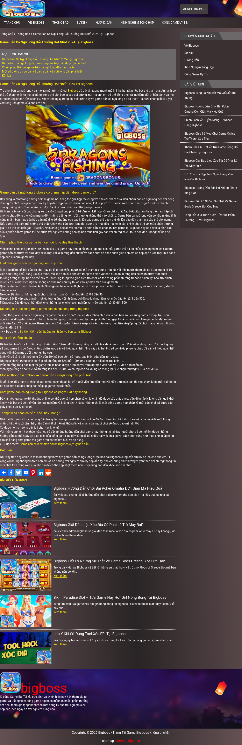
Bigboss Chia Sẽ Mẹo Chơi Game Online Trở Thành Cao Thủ (209, 136)
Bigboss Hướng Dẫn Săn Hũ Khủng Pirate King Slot (210, 190)
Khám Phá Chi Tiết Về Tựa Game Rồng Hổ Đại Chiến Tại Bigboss (211, 149)
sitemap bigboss (128, 741)
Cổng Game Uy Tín (175, 22)
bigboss (33, 688)
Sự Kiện (82, 22)
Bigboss (73, 90)
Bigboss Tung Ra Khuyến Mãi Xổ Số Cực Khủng (210, 95)
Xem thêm (60, 503)
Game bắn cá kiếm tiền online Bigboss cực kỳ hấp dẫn (54, 444)
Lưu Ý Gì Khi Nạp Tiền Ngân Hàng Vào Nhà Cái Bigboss (208, 177)
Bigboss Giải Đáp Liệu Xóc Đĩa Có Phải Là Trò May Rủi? (99, 524)
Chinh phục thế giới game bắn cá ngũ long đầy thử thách (38, 67)
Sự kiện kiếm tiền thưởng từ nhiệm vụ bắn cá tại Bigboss (56, 331)
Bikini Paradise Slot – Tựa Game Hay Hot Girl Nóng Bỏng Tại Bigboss (110, 597)
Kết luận (7, 75)
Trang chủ (12, 22)
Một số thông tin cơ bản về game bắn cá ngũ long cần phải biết (42, 71)
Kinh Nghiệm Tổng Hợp (137, 22)
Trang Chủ (6, 34)
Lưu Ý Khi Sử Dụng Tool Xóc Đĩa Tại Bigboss (90, 634)
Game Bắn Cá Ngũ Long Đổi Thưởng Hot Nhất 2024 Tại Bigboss (73, 34)
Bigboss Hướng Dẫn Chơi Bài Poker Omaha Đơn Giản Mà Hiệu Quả (108, 488)
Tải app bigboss (194, 9)
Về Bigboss (36, 22)
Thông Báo (60, 22)
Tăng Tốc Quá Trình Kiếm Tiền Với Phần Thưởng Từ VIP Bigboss (209, 217)
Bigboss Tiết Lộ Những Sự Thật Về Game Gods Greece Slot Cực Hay (109, 561)
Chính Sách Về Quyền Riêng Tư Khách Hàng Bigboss (208, 122)
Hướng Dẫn (104, 22)
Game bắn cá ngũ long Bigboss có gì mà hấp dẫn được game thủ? (44, 63)
